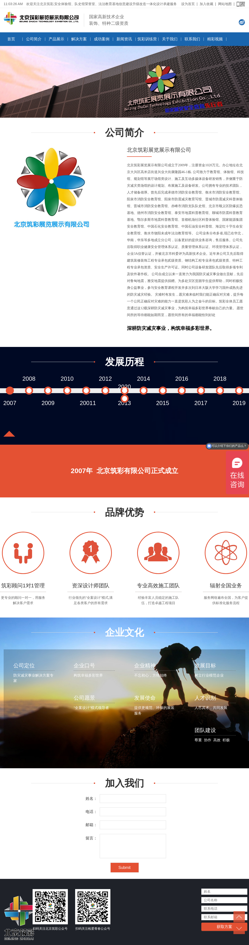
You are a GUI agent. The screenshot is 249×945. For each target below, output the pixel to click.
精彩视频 (215, 39)
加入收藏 (206, 4)
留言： (91, 838)
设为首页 (188, 4)
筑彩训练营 (147, 39)
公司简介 (34, 39)
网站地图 (225, 4)
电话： (91, 812)
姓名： (91, 798)
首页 (11, 39)
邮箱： (91, 825)
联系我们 (192, 39)
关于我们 (170, 39)
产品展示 (56, 39)
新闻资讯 (124, 39)
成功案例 (101, 39)
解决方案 (79, 39)
